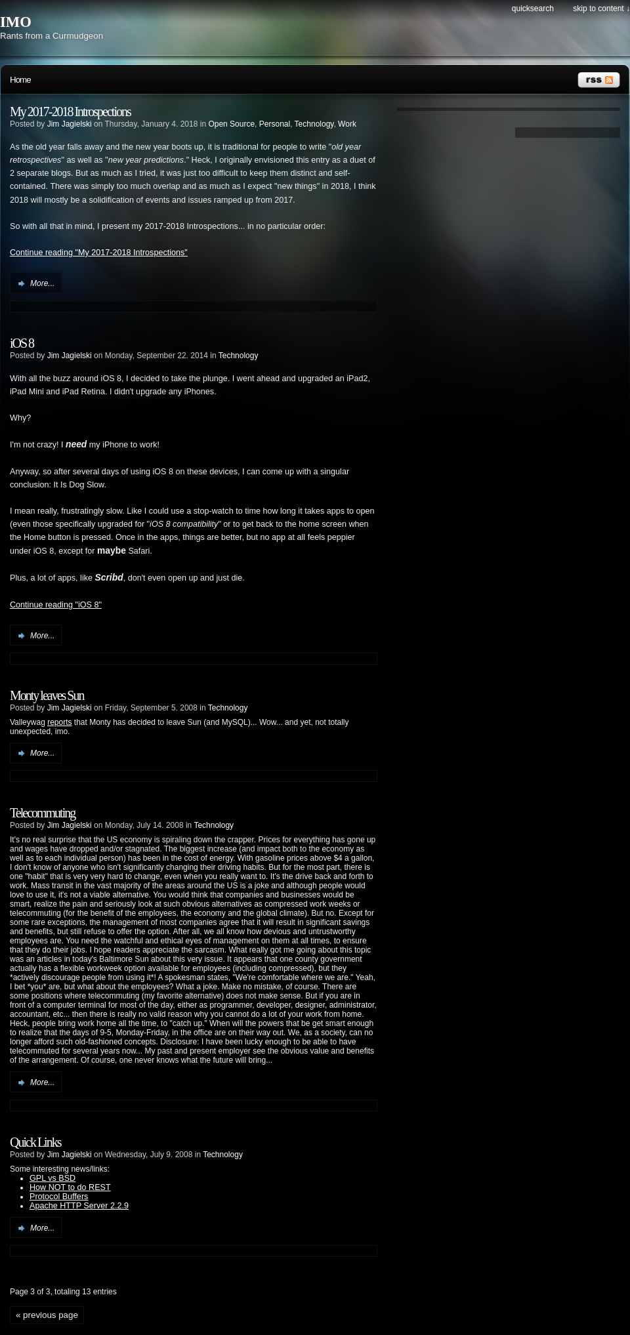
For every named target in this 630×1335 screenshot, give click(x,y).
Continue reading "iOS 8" (56, 604)
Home (20, 80)
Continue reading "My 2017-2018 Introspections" (99, 252)
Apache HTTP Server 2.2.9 (79, 1205)
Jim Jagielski (69, 124)
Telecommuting (42, 813)
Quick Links (35, 1142)
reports (59, 722)
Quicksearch (533, 8)
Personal (274, 124)
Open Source (231, 124)
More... (42, 283)
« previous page (47, 1315)
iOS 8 (21, 343)
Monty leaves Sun (46, 695)
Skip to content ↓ (601, 8)
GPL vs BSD (52, 1178)
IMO (16, 22)
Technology (314, 124)
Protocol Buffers (59, 1196)
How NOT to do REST (70, 1187)
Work (347, 124)
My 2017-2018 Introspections (70, 111)
